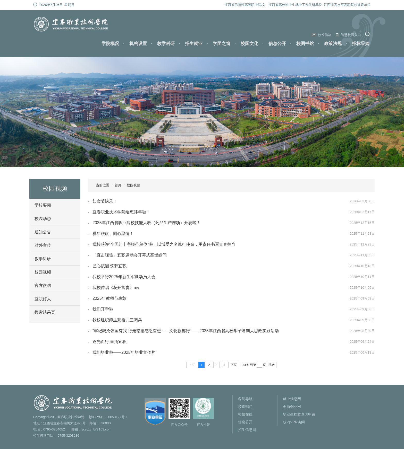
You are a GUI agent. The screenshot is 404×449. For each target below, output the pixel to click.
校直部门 (245, 406)
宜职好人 (43, 299)
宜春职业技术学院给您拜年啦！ (121, 212)
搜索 (368, 34)
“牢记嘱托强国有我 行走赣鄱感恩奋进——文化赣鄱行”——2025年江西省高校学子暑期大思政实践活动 (185, 331)
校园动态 (43, 218)
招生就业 (194, 43)
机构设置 (138, 43)
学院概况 (110, 43)
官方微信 (43, 285)
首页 (118, 185)
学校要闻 (43, 205)
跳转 (271, 365)
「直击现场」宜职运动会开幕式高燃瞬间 (129, 255)
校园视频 (43, 272)
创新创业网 (292, 406)
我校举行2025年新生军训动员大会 (123, 277)
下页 (234, 365)
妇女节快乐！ (104, 201)
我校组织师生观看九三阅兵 (117, 320)
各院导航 (245, 399)
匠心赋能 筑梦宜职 (109, 266)
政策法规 (333, 43)
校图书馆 (305, 43)
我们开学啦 (102, 309)
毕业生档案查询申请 (299, 414)
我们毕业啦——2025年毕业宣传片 (123, 352)
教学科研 (166, 43)
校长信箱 (324, 35)
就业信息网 (292, 399)
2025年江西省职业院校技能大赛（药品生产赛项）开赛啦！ (146, 223)
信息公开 (277, 43)
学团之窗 (221, 43)
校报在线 (245, 414)
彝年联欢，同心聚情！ (113, 233)
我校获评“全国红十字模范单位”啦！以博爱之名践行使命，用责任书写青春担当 (163, 244)
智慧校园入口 (351, 35)
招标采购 (360, 43)
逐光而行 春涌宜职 (109, 341)
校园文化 (249, 43)
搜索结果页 (45, 312)
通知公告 (43, 232)
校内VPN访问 (294, 422)
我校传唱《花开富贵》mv (115, 287)
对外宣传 (43, 245)
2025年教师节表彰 (109, 298)
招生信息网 (247, 430)
